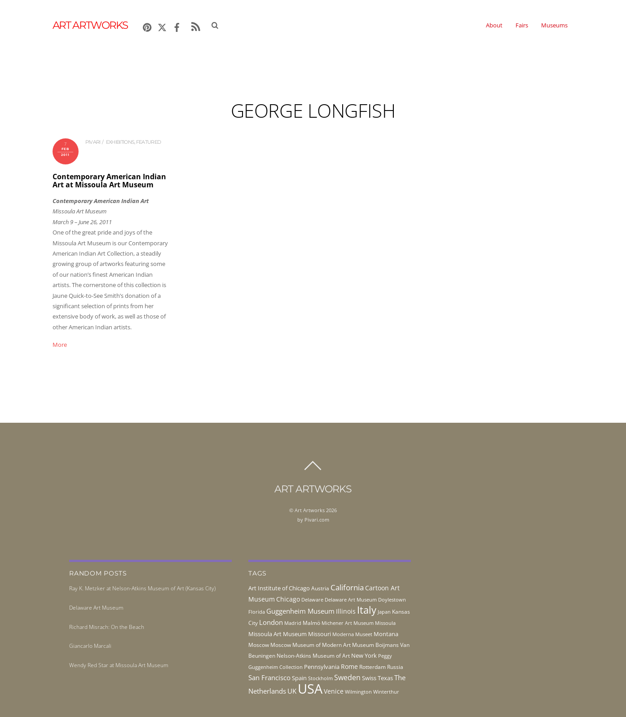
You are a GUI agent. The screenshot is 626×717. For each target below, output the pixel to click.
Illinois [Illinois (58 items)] (346, 611)
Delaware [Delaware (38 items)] (312, 599)
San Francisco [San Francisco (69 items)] (269, 677)
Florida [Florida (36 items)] (256, 612)
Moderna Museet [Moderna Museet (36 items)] (352, 634)
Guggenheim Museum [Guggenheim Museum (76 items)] (300, 610)
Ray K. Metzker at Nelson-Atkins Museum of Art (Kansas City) (142, 588)
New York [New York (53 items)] (364, 655)
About (494, 25)
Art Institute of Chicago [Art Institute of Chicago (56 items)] (279, 588)
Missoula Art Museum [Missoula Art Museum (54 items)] (277, 634)
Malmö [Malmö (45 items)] (311, 623)
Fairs (522, 25)
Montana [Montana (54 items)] (386, 634)
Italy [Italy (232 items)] (366, 610)
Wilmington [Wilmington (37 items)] (358, 691)
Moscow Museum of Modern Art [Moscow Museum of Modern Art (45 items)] (310, 645)
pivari (93, 142)
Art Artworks (310, 510)
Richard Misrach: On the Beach (106, 627)
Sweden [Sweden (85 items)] (347, 677)
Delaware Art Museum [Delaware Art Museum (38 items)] (351, 599)
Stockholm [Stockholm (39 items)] (320, 678)
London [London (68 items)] (271, 622)
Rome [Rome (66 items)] (349, 666)
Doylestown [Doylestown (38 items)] (392, 599)
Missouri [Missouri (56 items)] (319, 634)
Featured (148, 142)
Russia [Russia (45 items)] (395, 667)
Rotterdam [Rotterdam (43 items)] (372, 667)
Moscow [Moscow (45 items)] (258, 645)
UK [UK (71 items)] (291, 690)
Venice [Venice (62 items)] (334, 691)
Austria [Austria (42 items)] (320, 588)
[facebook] (177, 26)
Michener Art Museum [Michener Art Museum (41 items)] (348, 623)
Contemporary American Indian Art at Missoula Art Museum (109, 181)
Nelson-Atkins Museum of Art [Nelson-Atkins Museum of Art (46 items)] (313, 655)
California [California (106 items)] (347, 587)
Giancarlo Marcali (90, 646)
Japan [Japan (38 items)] (384, 611)
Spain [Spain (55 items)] (299, 678)
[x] (162, 26)
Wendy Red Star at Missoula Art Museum (118, 665)
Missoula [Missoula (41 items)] (385, 623)
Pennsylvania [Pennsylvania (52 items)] (321, 667)
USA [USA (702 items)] (310, 689)
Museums (554, 25)
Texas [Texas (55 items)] (385, 678)
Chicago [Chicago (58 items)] (288, 599)
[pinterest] (147, 26)
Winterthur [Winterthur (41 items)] (386, 691)
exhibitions (120, 142)
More (60, 345)
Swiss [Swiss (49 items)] (369, 678)
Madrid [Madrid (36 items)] (292, 623)
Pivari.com (316, 519)
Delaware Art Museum (96, 607)
